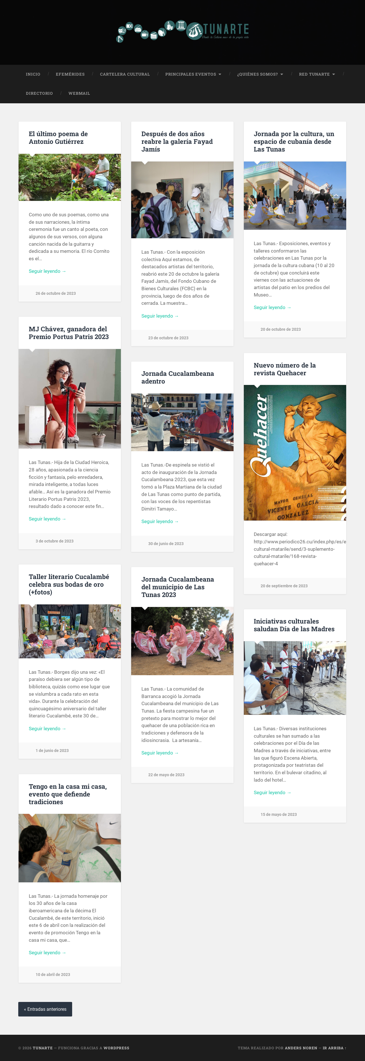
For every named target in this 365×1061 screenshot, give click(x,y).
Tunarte (43, 1047)
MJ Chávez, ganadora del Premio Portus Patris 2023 (69, 332)
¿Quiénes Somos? (257, 73)
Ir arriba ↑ (335, 1047)
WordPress (116, 1047)
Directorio (39, 93)
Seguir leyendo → (47, 271)
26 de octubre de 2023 (56, 293)
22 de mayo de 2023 (166, 774)
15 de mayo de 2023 (279, 814)
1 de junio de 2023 (52, 750)
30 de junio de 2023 (166, 543)
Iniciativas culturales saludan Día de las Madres (294, 625)
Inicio (33, 73)
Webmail (79, 93)
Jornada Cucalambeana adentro (177, 377)
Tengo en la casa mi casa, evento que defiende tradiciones (68, 794)
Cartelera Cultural (125, 73)
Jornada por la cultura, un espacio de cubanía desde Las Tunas (294, 141)
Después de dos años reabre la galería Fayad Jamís (177, 141)
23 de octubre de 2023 (168, 338)
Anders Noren (301, 1047)
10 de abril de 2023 (53, 974)
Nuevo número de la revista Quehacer (285, 368)
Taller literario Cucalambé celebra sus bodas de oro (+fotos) (69, 584)
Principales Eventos (190, 73)
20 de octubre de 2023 (281, 329)
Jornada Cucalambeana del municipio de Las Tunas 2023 (177, 586)
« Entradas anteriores (45, 1009)
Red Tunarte (314, 73)
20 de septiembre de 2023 (284, 585)
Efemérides (70, 73)
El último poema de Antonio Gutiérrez (58, 137)
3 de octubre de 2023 (55, 541)
